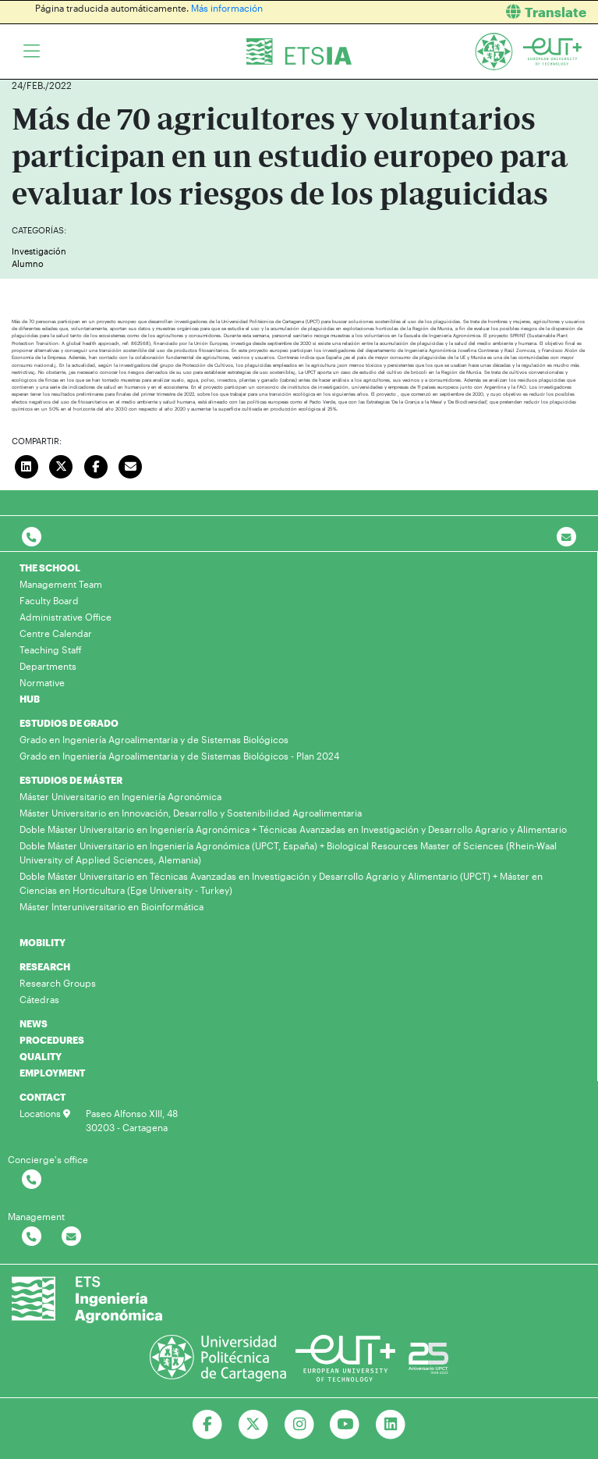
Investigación (39, 251)
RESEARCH (44, 966)
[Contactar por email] (71, 1237)
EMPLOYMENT (52, 1072)
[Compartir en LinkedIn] (26, 464)
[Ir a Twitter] (253, 1424)
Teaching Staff (50, 649)
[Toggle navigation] (31, 51)
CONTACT (42, 1096)
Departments (47, 665)
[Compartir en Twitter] (61, 464)
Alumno (28, 263)
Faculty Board (49, 600)
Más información (227, 7)
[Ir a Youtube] (345, 1424)
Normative (42, 682)
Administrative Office (65, 616)
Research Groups (57, 982)
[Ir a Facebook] (207, 1424)
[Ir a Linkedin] (391, 1424)
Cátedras (39, 999)
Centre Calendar (55, 633)
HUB (29, 698)
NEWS (33, 1023)
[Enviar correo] (131, 464)
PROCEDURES (51, 1039)
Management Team (60, 583)
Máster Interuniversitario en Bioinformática (111, 906)
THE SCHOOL (49, 567)
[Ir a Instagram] (299, 1424)
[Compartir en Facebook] (96, 464)
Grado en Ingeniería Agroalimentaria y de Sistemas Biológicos (153, 739)
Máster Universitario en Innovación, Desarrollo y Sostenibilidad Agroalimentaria (190, 812)
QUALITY (40, 1056)
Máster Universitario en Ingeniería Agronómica (120, 796)
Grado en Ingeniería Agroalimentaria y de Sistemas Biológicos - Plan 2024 (179, 755)
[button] (455, 12)
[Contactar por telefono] (31, 537)
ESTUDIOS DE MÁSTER (70, 779)
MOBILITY (42, 942)
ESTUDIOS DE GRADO (69, 722)
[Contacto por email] (566, 537)
